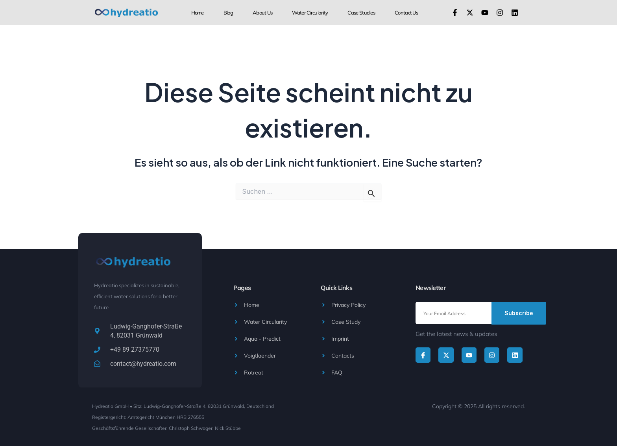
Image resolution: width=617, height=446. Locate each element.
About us (262, 12)
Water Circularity (310, 12)
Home (197, 12)
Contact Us (406, 12)
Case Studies (361, 12)
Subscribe (518, 313)
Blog (228, 12)
